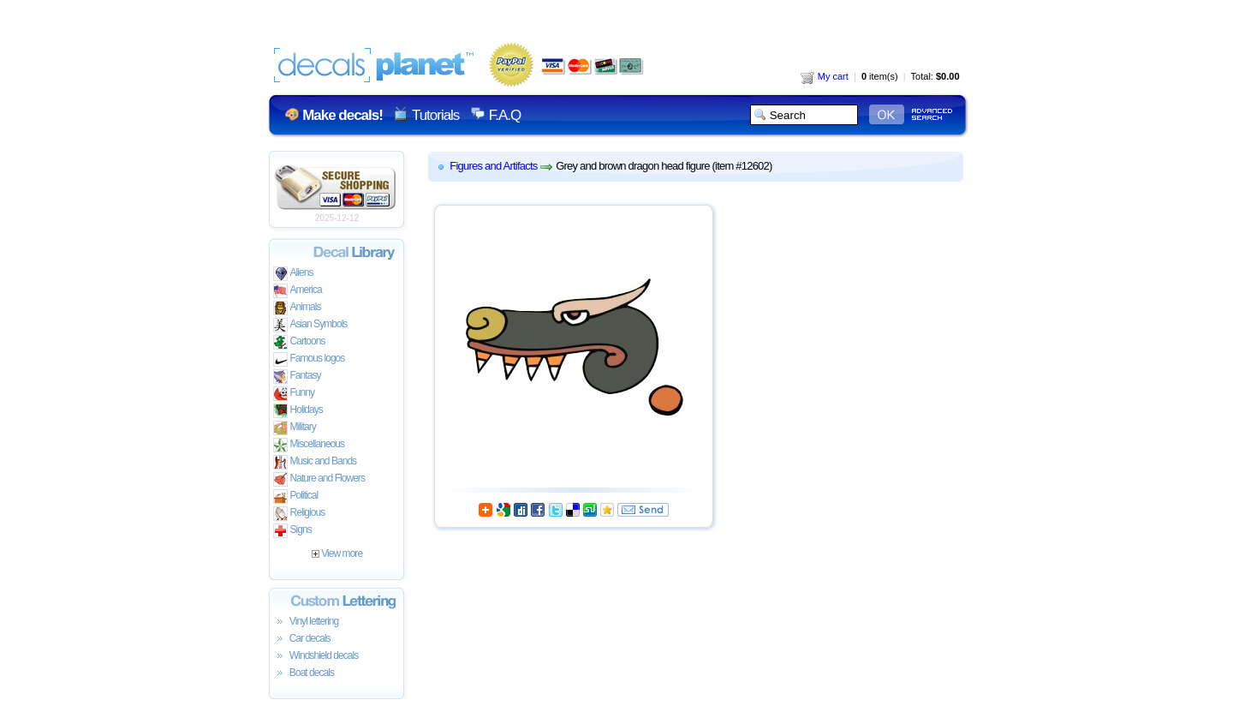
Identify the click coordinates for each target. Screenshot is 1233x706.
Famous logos (309, 359)
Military (294, 428)
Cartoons (299, 342)
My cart (825, 76)
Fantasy (297, 376)
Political (296, 496)
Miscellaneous (309, 445)
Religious (299, 513)
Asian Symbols (310, 325)
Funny (294, 393)
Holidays (298, 411)
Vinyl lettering (306, 622)
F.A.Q (505, 115)
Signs (292, 531)
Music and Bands (315, 462)
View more (337, 553)
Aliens (293, 273)
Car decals (302, 639)
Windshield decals (316, 656)
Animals (297, 308)
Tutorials (435, 115)
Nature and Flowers (319, 479)
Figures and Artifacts (493, 165)
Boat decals (304, 673)
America (297, 291)
